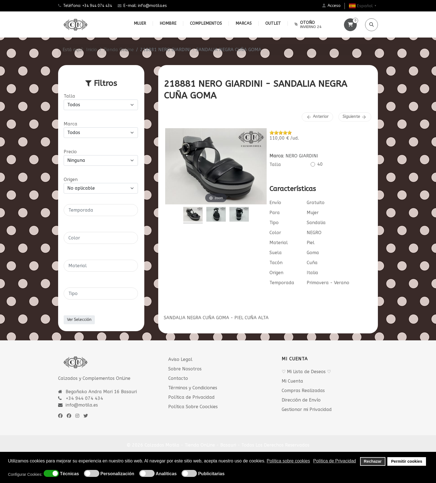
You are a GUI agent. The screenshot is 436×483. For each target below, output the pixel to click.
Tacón (276, 262)
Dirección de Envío (301, 400)
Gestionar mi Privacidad (307, 409)
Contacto (178, 378)
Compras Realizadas (303, 390)
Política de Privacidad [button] (334, 461)
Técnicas (69, 474)
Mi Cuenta (292, 381)
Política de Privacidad (191, 397)
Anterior (317, 117)
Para (274, 212)
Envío (275, 202)
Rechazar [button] (373, 461)
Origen (276, 272)
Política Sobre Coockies (193, 406)
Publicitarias (211, 474)
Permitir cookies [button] (406, 461)
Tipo (274, 222)
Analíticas (166, 474)
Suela (275, 252)
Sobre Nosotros (185, 368)
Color (275, 232)
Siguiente (355, 117)
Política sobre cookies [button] (288, 461)
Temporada (281, 282)
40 (320, 164)
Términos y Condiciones (192, 387)
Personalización (117, 474)
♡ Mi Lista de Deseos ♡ (306, 371)
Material (278, 242)
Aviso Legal (180, 359)
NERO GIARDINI (302, 155)
